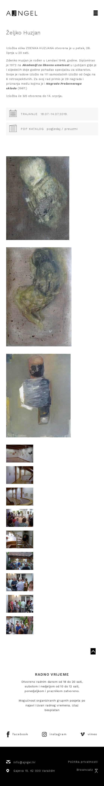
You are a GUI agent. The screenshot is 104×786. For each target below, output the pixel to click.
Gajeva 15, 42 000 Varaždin (30, 770)
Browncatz (87, 769)
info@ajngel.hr (20, 762)
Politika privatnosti (83, 761)
